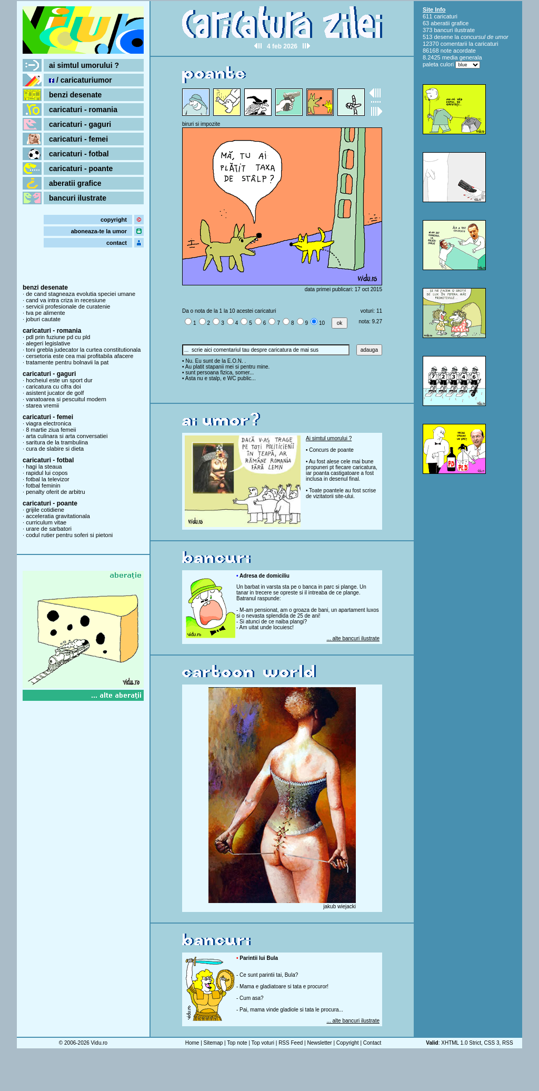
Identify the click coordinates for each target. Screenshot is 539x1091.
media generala (462, 57)
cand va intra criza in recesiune (66, 300)
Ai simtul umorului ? (329, 438)
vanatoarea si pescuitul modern (66, 399)
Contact (372, 1043)
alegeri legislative (48, 343)
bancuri (443, 30)
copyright (114, 219)
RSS (507, 1043)
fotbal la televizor (47, 479)
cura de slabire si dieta (55, 448)
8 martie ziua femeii (51, 430)
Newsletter (319, 1043)
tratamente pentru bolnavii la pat (67, 362)
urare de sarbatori (49, 528)
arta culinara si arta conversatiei (66, 436)
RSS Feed (290, 1043)
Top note (237, 1043)
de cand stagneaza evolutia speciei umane (80, 294)
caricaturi (445, 16)
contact (116, 243)
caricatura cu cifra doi (53, 386)
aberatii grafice (75, 183)
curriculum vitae (46, 522)
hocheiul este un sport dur (59, 380)
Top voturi (263, 1043)
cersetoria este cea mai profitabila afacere (79, 356)
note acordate (458, 50)
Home (192, 1043)
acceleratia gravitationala (58, 516)
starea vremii (42, 405)
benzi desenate (75, 95)
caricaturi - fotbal (79, 154)
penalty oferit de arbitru (55, 492)
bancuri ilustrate (77, 198)
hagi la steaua (44, 466)
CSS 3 (492, 1043)
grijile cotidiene (45, 510)
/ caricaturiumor (80, 80)
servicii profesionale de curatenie (68, 306)
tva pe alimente (45, 313)
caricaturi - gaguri (80, 124)
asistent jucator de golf (55, 393)
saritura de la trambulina (57, 442)
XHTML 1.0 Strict (461, 1043)
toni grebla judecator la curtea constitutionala (83, 349)
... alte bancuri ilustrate (353, 638)
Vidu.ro (99, 1043)
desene (443, 37)
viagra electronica (48, 423)
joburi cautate (43, 319)
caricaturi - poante (81, 168)
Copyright (347, 1043)
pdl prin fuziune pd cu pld (58, 337)
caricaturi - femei (78, 139)
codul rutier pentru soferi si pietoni (69, 535)
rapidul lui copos (47, 473)
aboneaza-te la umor (99, 231)
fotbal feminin (43, 485)
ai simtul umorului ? (84, 65)
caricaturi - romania (83, 109)
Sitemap (213, 1043)
